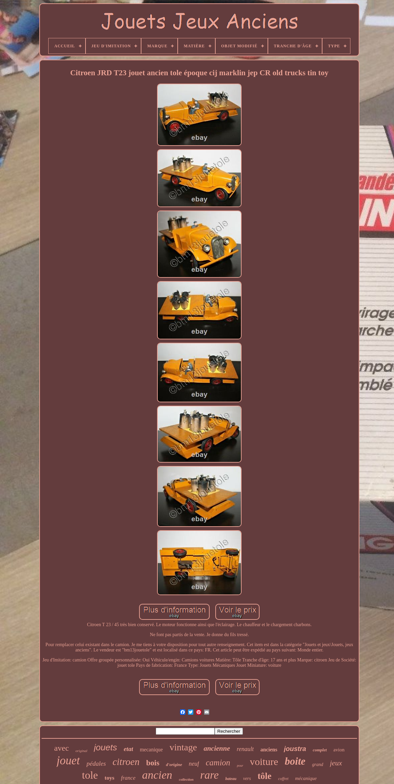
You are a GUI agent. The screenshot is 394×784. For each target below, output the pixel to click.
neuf (194, 763)
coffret (283, 778)
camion (218, 762)
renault (245, 749)
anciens (269, 749)
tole (90, 775)
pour (240, 765)
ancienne (217, 748)
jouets (105, 747)
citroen (125, 761)
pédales (96, 763)
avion (338, 749)
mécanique (306, 778)
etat (128, 748)
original (81, 751)
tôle (265, 776)
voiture (264, 761)
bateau (230, 778)
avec (61, 748)
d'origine (174, 764)
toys (109, 778)
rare (209, 775)
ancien (157, 775)
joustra (295, 748)
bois (152, 763)
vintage (183, 747)
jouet (68, 760)
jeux (336, 763)
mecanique (151, 749)
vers (247, 778)
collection (186, 779)
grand (317, 764)
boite (295, 761)
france (128, 778)
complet (320, 749)
